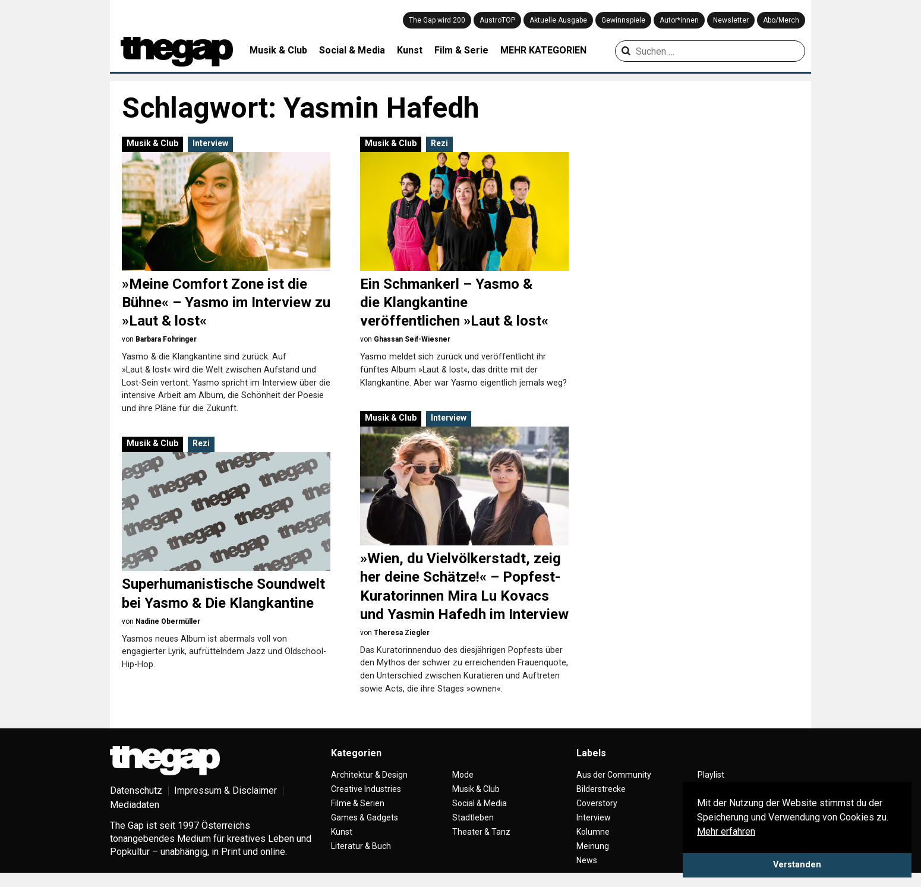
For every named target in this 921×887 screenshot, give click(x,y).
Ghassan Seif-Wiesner (412, 339)
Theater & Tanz (481, 832)
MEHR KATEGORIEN (543, 50)
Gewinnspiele (623, 20)
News (586, 860)
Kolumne (593, 832)
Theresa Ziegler (402, 633)
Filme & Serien (357, 803)
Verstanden (797, 865)
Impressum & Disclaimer (225, 790)
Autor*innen (679, 20)
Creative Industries (366, 789)
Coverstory (596, 803)
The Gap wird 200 (437, 20)
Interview (210, 143)
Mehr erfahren (726, 831)
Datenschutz (136, 790)
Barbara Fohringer (166, 339)
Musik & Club (278, 50)
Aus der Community (613, 774)
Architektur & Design (369, 774)
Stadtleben (473, 817)
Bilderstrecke (601, 789)
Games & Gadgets (364, 817)
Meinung (592, 846)
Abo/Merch (781, 20)
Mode (463, 774)
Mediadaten (134, 804)
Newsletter (731, 20)
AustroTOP (497, 20)
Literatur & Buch (361, 846)
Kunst (409, 50)
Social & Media (352, 50)
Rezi (439, 143)
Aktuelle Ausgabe (558, 20)
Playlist (711, 774)
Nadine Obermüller (167, 621)
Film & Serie (461, 50)
